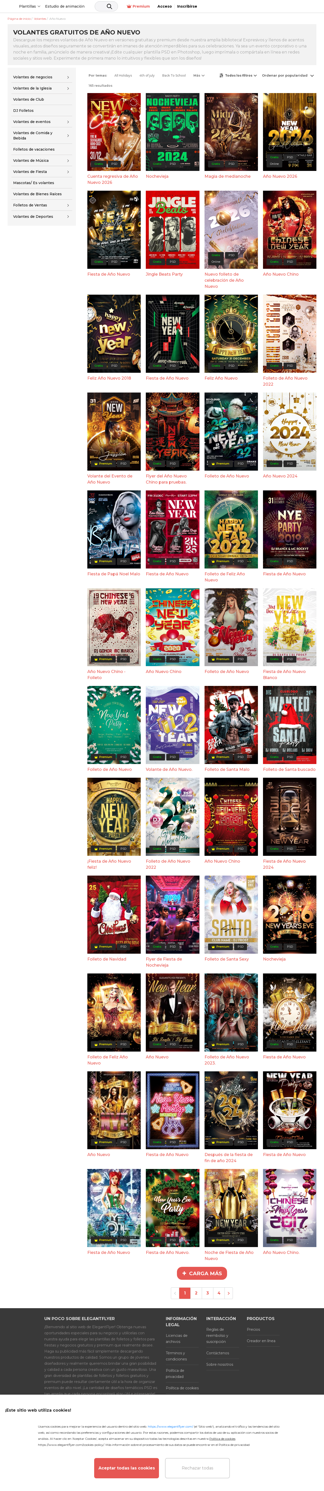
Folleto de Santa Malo (227, 769)
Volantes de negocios (32, 77)
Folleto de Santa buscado (289, 769)
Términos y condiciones (176, 1356)
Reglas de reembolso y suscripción (217, 1335)
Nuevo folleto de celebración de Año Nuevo (224, 280)
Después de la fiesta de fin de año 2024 (229, 1157)
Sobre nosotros (219, 1364)
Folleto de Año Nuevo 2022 (285, 381)
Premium (255, 6)
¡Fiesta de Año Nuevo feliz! (109, 864)
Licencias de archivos (177, 1338)
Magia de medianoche (228, 176)
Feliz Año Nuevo (221, 378)
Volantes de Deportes (33, 216)
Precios (253, 1329)
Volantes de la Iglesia (32, 88)
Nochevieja (157, 176)
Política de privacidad (175, 1373)
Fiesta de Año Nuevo (108, 274)
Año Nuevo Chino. (281, 1252)
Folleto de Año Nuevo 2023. (227, 1060)
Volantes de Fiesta (30, 171)
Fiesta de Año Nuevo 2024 (284, 864)
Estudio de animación (103, 6)
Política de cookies (182, 1388)
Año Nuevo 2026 (280, 176)
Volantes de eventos (32, 121)
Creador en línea (261, 1341)
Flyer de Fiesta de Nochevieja (164, 962)
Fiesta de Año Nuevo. (167, 1252)
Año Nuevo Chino (281, 274)
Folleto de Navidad (106, 959)
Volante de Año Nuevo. (169, 769)
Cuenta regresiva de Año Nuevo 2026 (112, 179)
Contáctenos (217, 1353)
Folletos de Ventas (30, 205)
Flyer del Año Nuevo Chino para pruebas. (166, 479)
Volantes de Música (31, 160)
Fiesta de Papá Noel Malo (113, 574)
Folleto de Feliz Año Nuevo (225, 577)
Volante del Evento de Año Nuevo (109, 479)
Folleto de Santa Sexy (227, 959)
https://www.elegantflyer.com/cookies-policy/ (71, 1445)
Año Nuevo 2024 (280, 476)
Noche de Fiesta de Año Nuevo (229, 1255)
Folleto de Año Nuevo (227, 476)
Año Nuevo (157, 1057)
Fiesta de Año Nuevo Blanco (284, 674)
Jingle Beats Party (164, 274)
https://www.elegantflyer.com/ (170, 1426)
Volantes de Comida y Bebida (32, 135)
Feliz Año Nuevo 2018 (109, 378)
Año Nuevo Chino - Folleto (106, 674)
